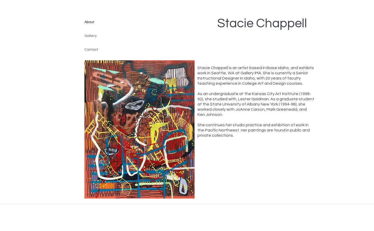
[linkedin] (298, 5)
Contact (91, 49)
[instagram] (290, 5)
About (89, 22)
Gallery (90, 36)
